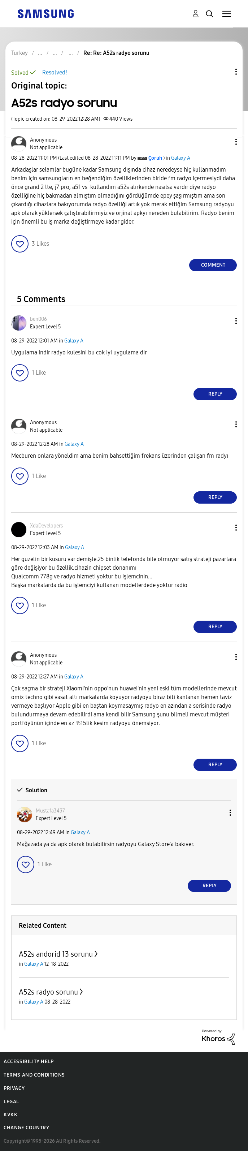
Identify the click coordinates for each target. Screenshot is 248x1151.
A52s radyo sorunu (48, 992)
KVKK (10, 1115)
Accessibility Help (29, 1062)
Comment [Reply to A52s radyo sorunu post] (213, 265)
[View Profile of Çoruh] (155, 158)
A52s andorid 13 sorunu (56, 954)
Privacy (14, 1088)
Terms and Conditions (34, 1075)
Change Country (26, 1128)
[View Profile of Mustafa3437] (50, 811)
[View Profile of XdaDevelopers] (46, 526)
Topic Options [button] (224, 71)
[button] (224, 141)
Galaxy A (180, 158)
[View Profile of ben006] (38, 319)
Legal (11, 1102)
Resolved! (54, 72)
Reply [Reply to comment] (215, 394)
